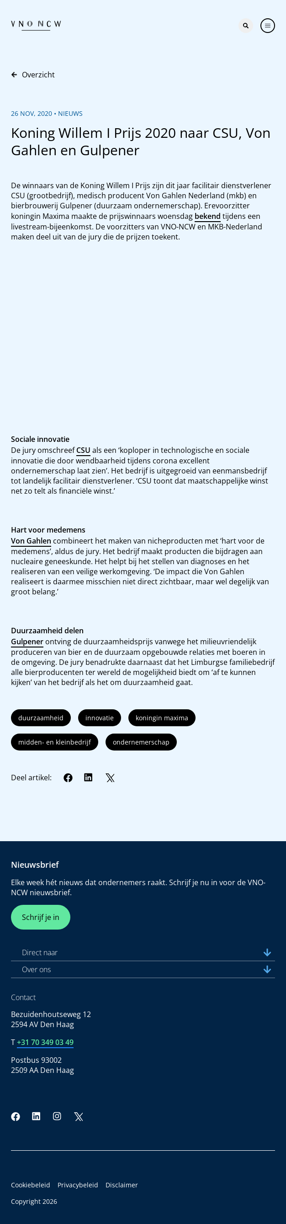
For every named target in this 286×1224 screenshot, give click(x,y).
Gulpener (27, 641)
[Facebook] (68, 777)
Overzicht (33, 75)
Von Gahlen (31, 541)
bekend (208, 216)
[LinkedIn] (88, 777)
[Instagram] (57, 1116)
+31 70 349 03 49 (45, 1042)
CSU (83, 450)
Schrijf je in (40, 917)
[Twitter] (109, 777)
